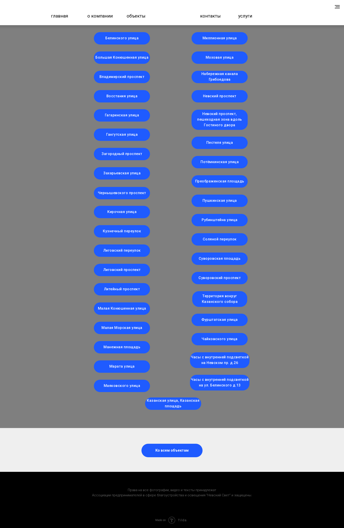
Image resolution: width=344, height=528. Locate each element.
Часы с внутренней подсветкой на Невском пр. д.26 (220, 360)
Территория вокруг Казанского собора (220, 299)
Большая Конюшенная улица (121, 57)
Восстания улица (122, 96)
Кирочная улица (122, 212)
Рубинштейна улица (220, 220)
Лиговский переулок (122, 250)
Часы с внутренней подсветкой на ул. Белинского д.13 (220, 382)
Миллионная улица (220, 38)
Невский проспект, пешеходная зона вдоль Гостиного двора (219, 119)
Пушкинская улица (220, 200)
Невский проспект (219, 96)
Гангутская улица (122, 134)
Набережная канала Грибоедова (219, 77)
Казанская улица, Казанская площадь (173, 403)
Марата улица (122, 366)
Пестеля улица (219, 142)
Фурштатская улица (219, 319)
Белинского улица (122, 38)
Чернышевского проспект (122, 193)
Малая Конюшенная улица (122, 308)
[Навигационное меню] (337, 6)
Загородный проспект (121, 154)
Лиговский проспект (122, 270)
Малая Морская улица (121, 328)
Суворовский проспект (219, 278)
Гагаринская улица (122, 115)
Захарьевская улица (122, 173)
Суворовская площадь (220, 258)
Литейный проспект (122, 289)
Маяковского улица (122, 386)
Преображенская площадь (219, 181)
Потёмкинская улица (220, 162)
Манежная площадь (122, 347)
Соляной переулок (220, 239)
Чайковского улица (220, 339)
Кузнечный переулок (122, 231)
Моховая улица (220, 57)
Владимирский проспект (122, 77)
